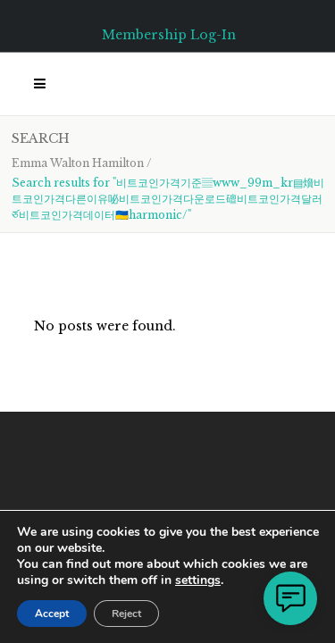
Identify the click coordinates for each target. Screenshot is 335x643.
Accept (52, 613)
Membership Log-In (169, 35)
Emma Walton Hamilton (78, 163)
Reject (126, 613)
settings (198, 580)
